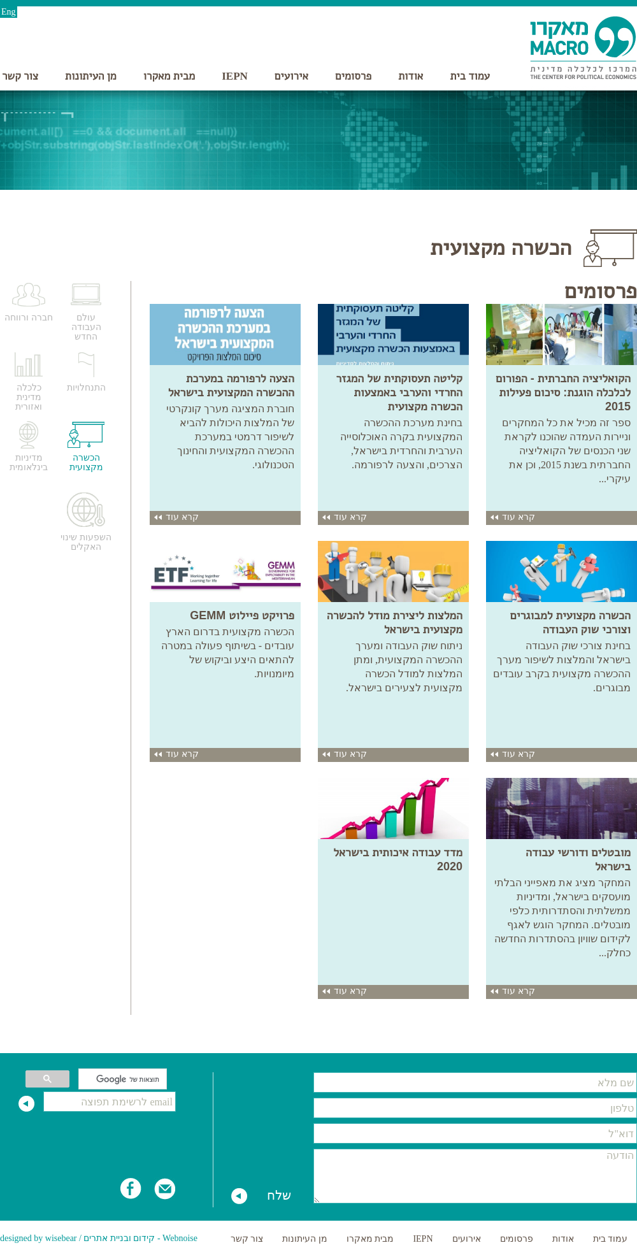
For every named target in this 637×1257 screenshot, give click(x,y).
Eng (8, 12)
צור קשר (20, 76)
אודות (410, 76)
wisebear (61, 1238)
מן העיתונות (91, 76)
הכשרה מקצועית (86, 462)
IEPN (235, 76)
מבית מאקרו (169, 76)
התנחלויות (86, 387)
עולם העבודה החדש (86, 327)
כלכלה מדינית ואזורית (28, 397)
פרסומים (353, 76)
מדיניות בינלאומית (29, 462)
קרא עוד (512, 517)
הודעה (475, 1176)
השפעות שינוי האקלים (86, 542)
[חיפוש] (124, 1079)
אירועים (291, 76)
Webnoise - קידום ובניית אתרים (140, 1238)
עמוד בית (470, 76)
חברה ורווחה (28, 317)
